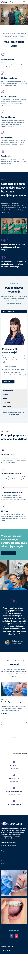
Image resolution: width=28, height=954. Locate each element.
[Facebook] (11, 936)
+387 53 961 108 (14, 780)
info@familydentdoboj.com (14, 793)
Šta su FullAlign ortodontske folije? (11, 703)
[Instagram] (16, 936)
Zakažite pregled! (14, 414)
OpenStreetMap (17, 753)
